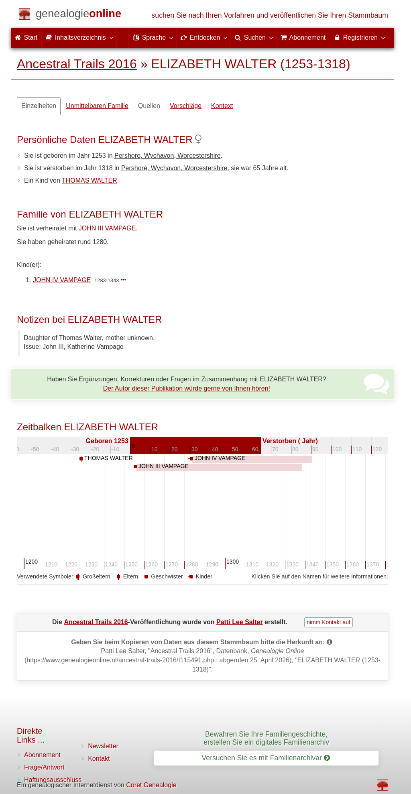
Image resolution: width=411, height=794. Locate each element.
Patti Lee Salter (239, 621)
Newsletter (103, 746)
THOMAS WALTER (89, 180)
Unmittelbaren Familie (97, 105)
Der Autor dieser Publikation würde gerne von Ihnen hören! (186, 388)
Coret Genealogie (151, 785)
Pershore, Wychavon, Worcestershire (167, 155)
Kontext (222, 105)
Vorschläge (185, 105)
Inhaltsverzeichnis (79, 37)
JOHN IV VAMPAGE (62, 280)
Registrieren (359, 37)
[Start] (78, 15)
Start (26, 37)
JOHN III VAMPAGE (107, 228)
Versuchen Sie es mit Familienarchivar (266, 758)
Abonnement (42, 754)
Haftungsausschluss (52, 779)
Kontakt (99, 758)
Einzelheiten (38, 105)
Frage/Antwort (44, 767)
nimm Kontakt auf (328, 622)
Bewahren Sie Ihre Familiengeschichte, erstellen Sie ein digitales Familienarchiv (266, 738)
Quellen (149, 105)
